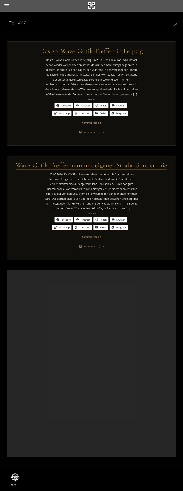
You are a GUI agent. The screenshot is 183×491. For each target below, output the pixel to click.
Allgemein (89, 132)
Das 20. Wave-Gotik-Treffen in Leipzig (91, 51)
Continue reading (91, 122)
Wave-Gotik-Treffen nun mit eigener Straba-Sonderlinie (91, 165)
